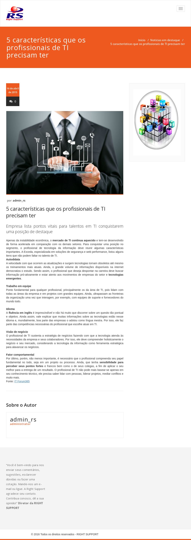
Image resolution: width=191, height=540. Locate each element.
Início (141, 40)
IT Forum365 (22, 381)
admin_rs (19, 200)
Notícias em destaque (165, 40)
